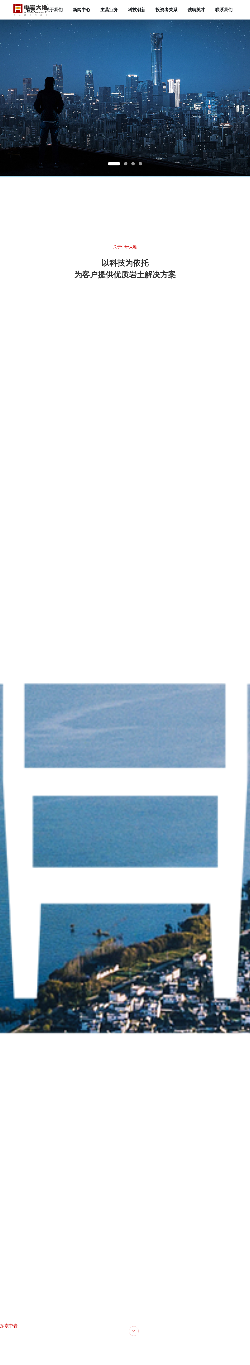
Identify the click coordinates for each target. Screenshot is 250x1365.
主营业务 (109, 10)
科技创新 (137, 10)
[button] (114, 163)
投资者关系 (166, 10)
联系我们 (224, 10)
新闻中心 (81, 10)
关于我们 (54, 10)
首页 (30, 10)
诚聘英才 (196, 10)
